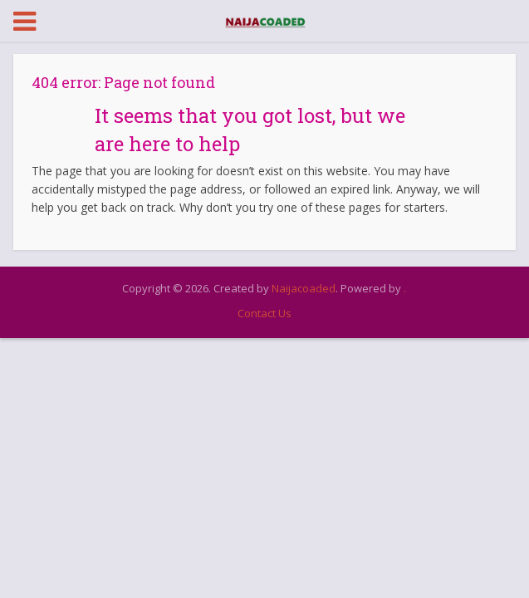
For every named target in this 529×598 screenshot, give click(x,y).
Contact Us (264, 313)
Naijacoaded (304, 288)
